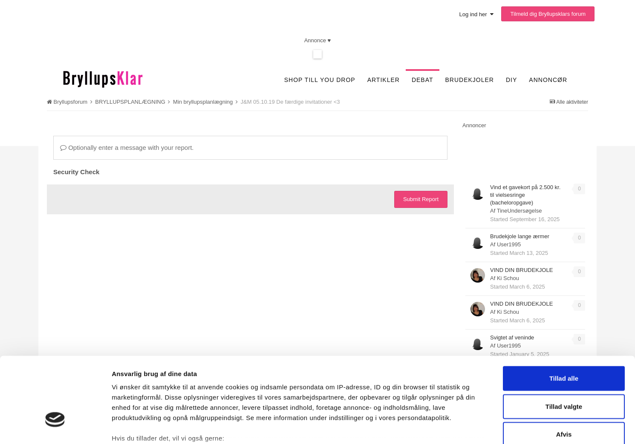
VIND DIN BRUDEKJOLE (521, 270)
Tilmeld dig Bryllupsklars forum (548, 14)
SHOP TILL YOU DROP (319, 79)
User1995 (509, 244)
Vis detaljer (448, 427)
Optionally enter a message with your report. (126, 147)
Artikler (383, 79)
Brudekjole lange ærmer (519, 236)
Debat (422, 79)
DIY (511, 79)
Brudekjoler (469, 79)
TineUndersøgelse (519, 210)
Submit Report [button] (421, 199)
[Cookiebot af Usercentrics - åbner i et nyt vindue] (55, 427)
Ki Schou (508, 278)
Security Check (76, 171)
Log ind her (476, 14)
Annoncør (548, 79)
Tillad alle (563, 313)
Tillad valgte (564, 341)
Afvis (564, 369)
